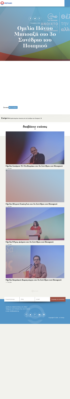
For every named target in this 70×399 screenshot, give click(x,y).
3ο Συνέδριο (13, 107)
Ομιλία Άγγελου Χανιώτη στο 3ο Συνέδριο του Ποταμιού (20, 118)
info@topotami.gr (14, 311)
